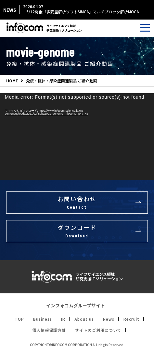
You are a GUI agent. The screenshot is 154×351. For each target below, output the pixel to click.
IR (63, 319)
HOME (12, 81)
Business (42, 319)
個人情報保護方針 (49, 330)
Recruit (131, 319)
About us (84, 319)
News (108, 319)
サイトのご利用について (98, 330)
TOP (19, 319)
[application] (77, 136)
